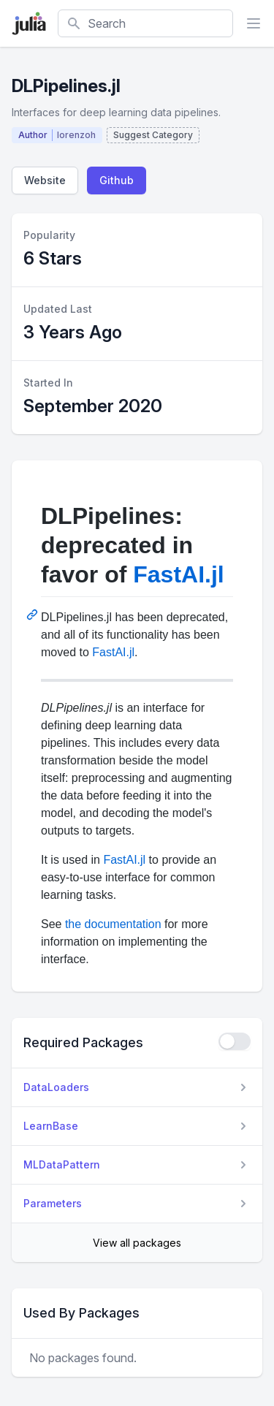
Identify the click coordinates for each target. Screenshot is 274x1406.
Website (45, 180)
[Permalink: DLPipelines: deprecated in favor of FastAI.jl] (33, 614)
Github (116, 180)
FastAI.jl (178, 574)
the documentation (113, 924)
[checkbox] (234, 1041)
